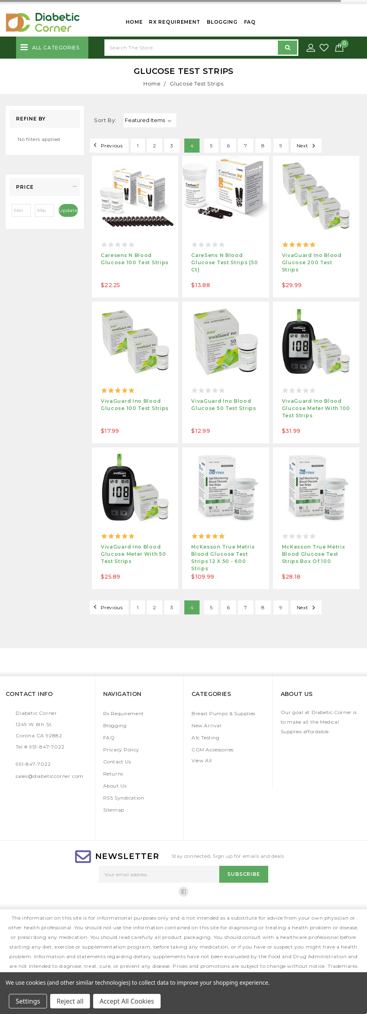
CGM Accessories (213, 750)
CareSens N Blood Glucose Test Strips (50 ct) (224, 262)
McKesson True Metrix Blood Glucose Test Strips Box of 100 (313, 554)
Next (307, 145)
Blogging (222, 22)
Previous (106, 145)
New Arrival (207, 725)
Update (68, 210)
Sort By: (105, 120)
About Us (115, 786)
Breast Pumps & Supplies (223, 713)
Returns (113, 774)
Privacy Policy (121, 750)
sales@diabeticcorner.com (50, 776)
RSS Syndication (124, 798)
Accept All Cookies (127, 1001)
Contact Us (117, 762)
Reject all (70, 1001)
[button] (45, 187)
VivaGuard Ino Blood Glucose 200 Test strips (312, 262)
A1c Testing (206, 737)
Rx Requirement (174, 22)
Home (134, 22)
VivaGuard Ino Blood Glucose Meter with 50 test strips (133, 554)
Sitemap (113, 810)
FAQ (250, 22)
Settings (28, 1001)
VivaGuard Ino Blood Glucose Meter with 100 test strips (316, 408)
